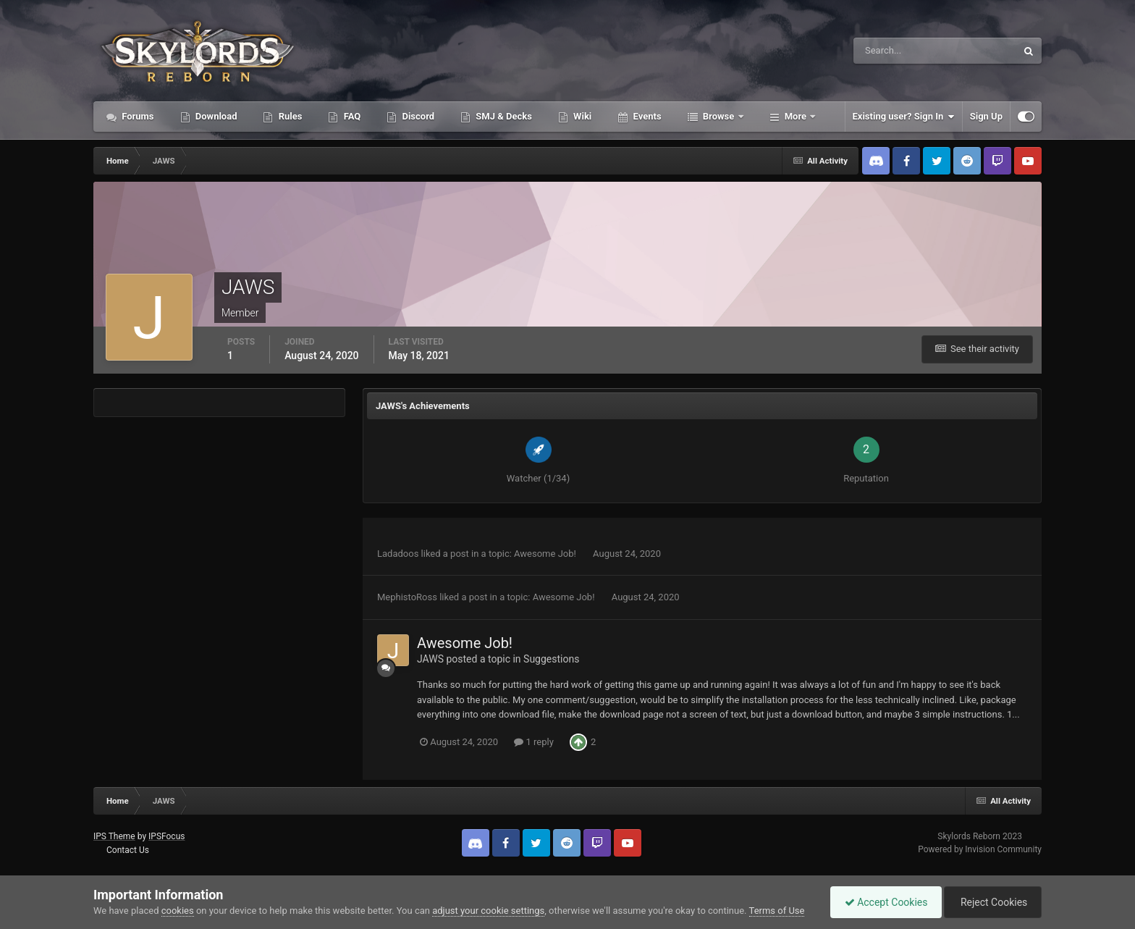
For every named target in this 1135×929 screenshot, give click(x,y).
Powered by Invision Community (980, 849)
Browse (719, 116)
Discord (417, 116)
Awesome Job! (546, 553)
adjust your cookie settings (488, 910)
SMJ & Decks (502, 116)
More (795, 116)
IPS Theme (114, 836)
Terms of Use (777, 910)
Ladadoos (397, 553)
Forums (136, 116)
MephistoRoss (407, 597)
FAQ (350, 116)
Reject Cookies (991, 902)
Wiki (581, 116)
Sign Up (986, 116)
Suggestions (551, 659)
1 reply (534, 741)
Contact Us (127, 850)
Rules (289, 116)
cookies (177, 910)
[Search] (890, 51)
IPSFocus (166, 836)
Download (215, 116)
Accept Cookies (882, 902)
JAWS (430, 659)
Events (645, 116)
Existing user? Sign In (904, 116)
